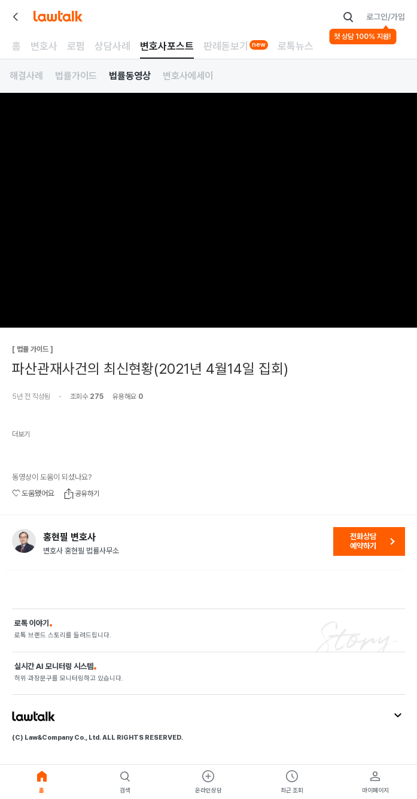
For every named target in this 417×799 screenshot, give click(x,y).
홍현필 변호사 (69, 537)
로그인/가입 (385, 17)
